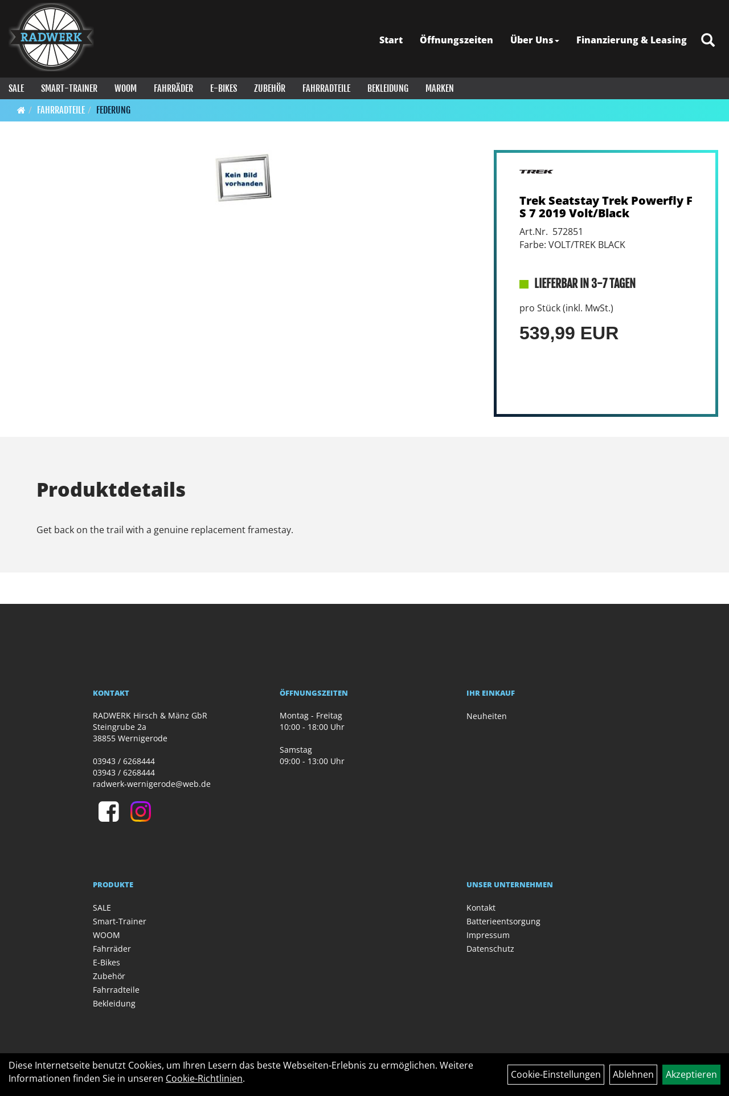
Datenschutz (490, 948)
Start (391, 40)
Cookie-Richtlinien (204, 1078)
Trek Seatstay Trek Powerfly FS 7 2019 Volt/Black (606, 207)
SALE (16, 88)
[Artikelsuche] (708, 40)
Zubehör (269, 88)
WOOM (125, 88)
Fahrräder (173, 88)
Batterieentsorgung (503, 921)
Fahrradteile (326, 88)
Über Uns (534, 40)
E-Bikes (223, 88)
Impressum (488, 934)
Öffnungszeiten (456, 40)
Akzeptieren (691, 1074)
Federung (113, 110)
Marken (439, 88)
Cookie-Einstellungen (556, 1074)
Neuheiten (486, 716)
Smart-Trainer (69, 88)
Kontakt (480, 907)
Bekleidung (387, 88)
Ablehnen (633, 1074)
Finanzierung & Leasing (631, 40)
